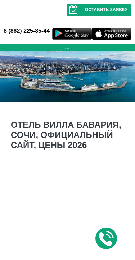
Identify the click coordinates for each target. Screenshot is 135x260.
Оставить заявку (97, 10)
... (67, 47)
